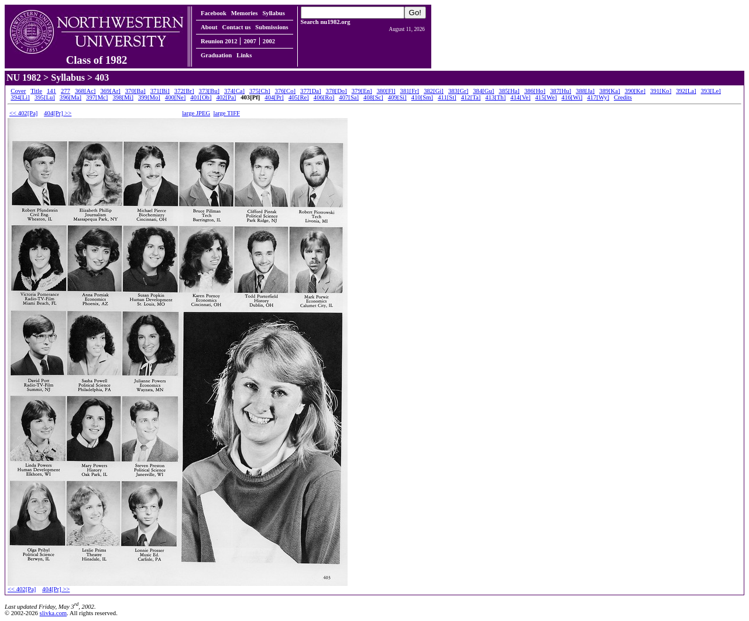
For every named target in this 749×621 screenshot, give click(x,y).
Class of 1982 (96, 55)
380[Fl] (386, 91)
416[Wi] (572, 97)
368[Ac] (85, 91)
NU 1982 (23, 77)
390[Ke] (635, 91)
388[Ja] (585, 91)
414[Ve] (520, 97)
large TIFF (227, 113)
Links (244, 55)
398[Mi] (122, 97)
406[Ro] (324, 97)
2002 (269, 41)
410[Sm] (422, 97)
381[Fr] (410, 91)
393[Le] (711, 91)
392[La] (686, 91)
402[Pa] (226, 97)
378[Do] (336, 91)
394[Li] (20, 97)
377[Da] (310, 91)
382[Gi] (434, 91)
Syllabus (273, 13)
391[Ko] (660, 91)
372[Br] (184, 91)
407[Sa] (349, 97)
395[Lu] (45, 97)
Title (36, 91)
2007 (249, 41)
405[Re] (298, 97)
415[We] (546, 97)
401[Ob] (200, 97)
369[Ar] (110, 91)
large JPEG (196, 113)
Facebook (213, 13)
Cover (18, 91)
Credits (623, 97)
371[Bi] (160, 91)
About (209, 27)
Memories (244, 13)
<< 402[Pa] (23, 113)
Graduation (216, 55)
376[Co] (285, 91)
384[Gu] (483, 91)
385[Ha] (509, 91)
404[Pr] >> (57, 113)
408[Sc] (373, 97)
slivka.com (53, 613)
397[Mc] (97, 97)
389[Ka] (609, 91)
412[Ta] (471, 97)
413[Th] (495, 97)
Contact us (236, 27)
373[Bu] (209, 91)
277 (65, 91)
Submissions (271, 27)
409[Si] (397, 97)
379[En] (362, 91)
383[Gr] (458, 91)
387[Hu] (560, 91)
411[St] (447, 97)
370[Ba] (135, 91)
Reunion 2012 (219, 41)
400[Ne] (175, 97)
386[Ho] (534, 91)
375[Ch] (259, 91)
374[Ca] (234, 91)
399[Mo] (149, 97)
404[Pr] (274, 97)
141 (51, 91)
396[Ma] (70, 97)
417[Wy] (598, 97)
